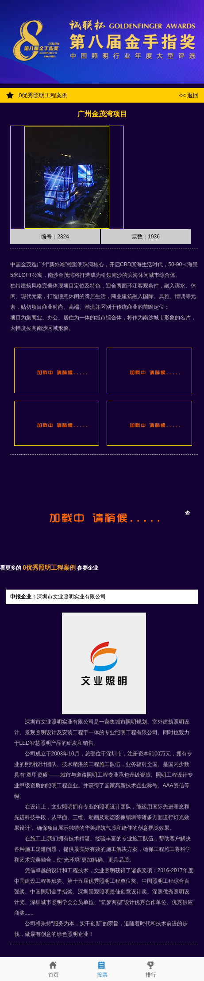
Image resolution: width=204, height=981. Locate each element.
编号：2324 (55, 237)
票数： (146, 237)
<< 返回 (190, 95)
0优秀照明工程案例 (42, 95)
